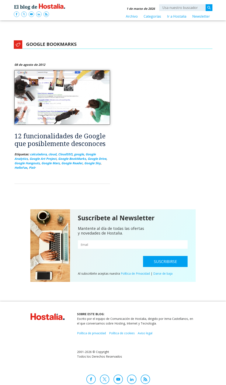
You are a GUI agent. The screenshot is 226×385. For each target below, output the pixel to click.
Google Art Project (42, 159)
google (79, 154)
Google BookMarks (72, 159)
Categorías (152, 16)
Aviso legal (145, 333)
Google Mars (50, 163)
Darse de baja (163, 273)
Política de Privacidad (135, 273)
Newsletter (201, 16)
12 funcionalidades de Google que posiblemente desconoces (59, 140)
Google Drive (97, 159)
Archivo (132, 16)
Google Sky (92, 163)
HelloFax (20, 168)
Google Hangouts (27, 163)
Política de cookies (122, 333)
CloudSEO (65, 154)
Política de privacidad (91, 333)
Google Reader (72, 163)
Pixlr (32, 168)
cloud (52, 154)
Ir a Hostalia (176, 16)
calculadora (38, 154)
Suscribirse (165, 261)
